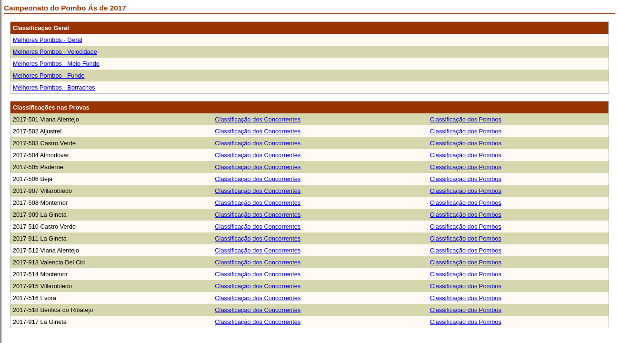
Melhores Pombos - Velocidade (55, 51)
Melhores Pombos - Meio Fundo (56, 63)
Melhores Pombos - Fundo (49, 75)
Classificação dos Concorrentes (257, 119)
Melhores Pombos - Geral (47, 39)
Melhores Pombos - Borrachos (54, 87)
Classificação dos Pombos (465, 119)
